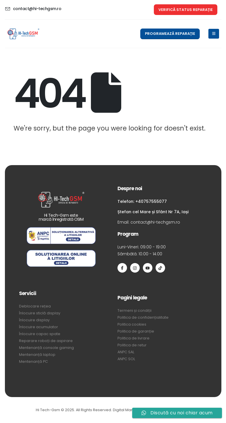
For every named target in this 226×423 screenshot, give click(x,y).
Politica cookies (131, 324)
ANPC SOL (126, 358)
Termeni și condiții (134, 310)
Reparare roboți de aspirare (46, 340)
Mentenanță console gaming (46, 347)
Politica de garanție (135, 331)
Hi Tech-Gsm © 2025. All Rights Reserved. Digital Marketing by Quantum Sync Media (113, 409)
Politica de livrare (133, 338)
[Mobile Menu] (213, 34)
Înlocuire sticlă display (39, 313)
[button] (185, 9)
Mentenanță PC (33, 361)
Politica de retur (132, 345)
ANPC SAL (125, 352)
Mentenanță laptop (37, 354)
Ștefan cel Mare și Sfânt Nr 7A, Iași (152, 212)
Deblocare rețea (35, 306)
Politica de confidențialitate (143, 317)
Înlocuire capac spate (39, 333)
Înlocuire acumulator (38, 326)
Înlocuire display (34, 320)
